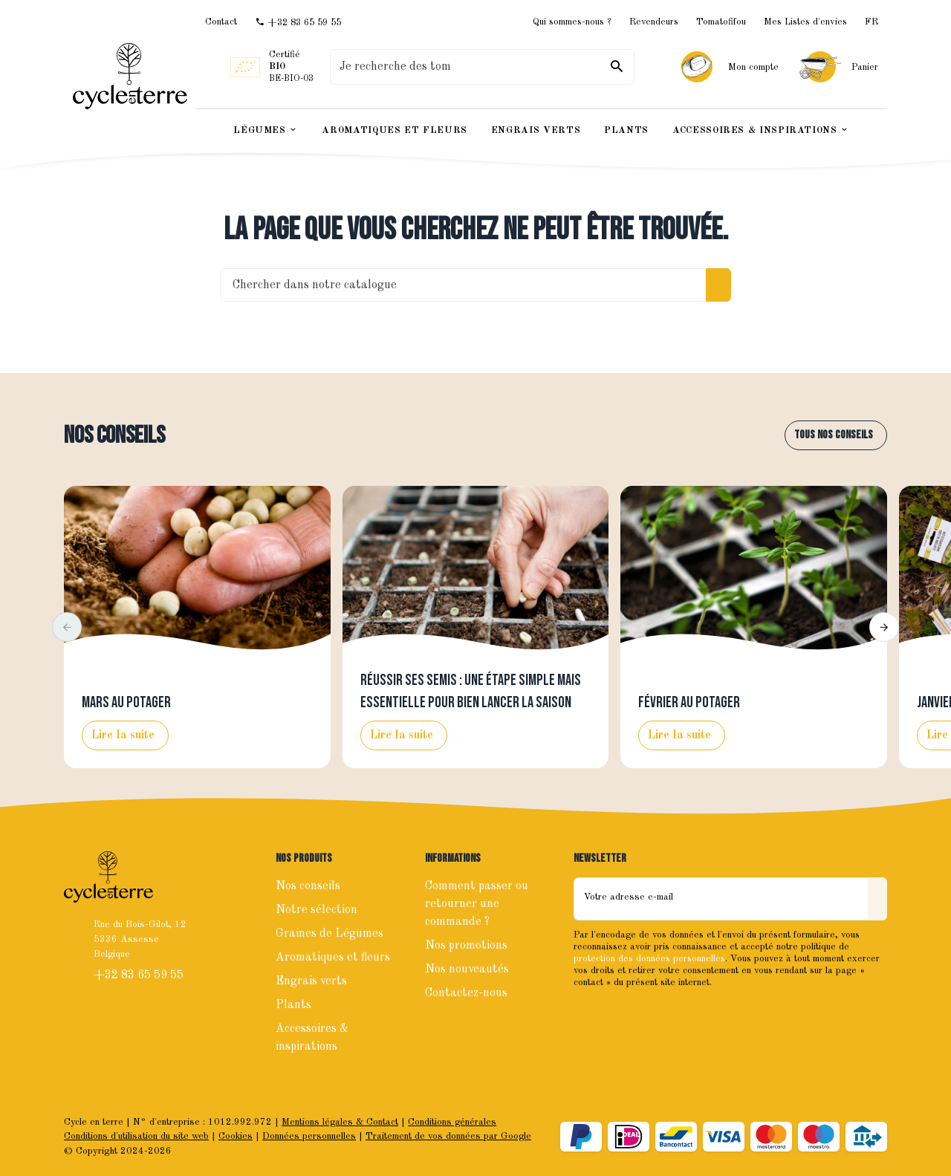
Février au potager (689, 703)
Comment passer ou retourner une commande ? (476, 904)
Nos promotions (466, 946)
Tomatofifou (721, 22)
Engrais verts (311, 981)
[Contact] (221, 22)
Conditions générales (452, 1122)
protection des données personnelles (649, 959)
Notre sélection (316, 910)
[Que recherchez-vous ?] (482, 67)
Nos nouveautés (467, 969)
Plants (293, 1005)
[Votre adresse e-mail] (721, 898)
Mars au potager (126, 703)
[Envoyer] (877, 898)
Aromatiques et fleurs (333, 958)
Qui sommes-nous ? (572, 22)
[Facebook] (587, 1014)
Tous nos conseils (833, 435)
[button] (67, 627)
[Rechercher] (616, 67)
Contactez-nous (466, 993)
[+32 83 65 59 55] (298, 22)
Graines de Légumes (329, 934)
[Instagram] (619, 1014)
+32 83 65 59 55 (140, 975)
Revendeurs (653, 22)
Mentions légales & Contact (340, 1122)
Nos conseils (114, 435)
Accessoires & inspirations (312, 1038)
